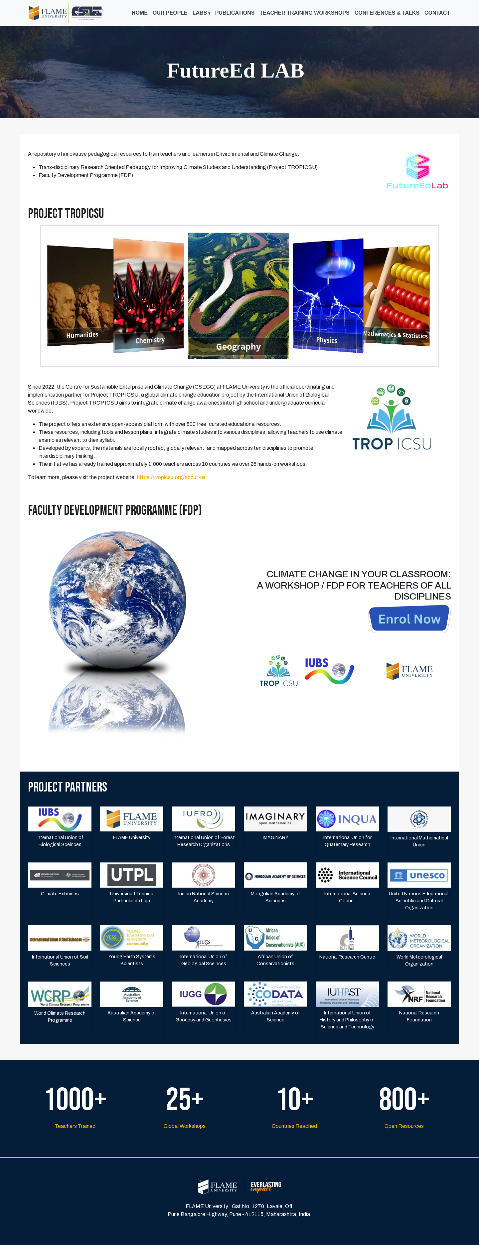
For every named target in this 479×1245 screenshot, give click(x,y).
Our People (170, 13)
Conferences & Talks (387, 13)
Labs (200, 13)
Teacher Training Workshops (304, 13)
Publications (235, 13)
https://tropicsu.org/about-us (171, 477)
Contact (437, 13)
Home (140, 13)
